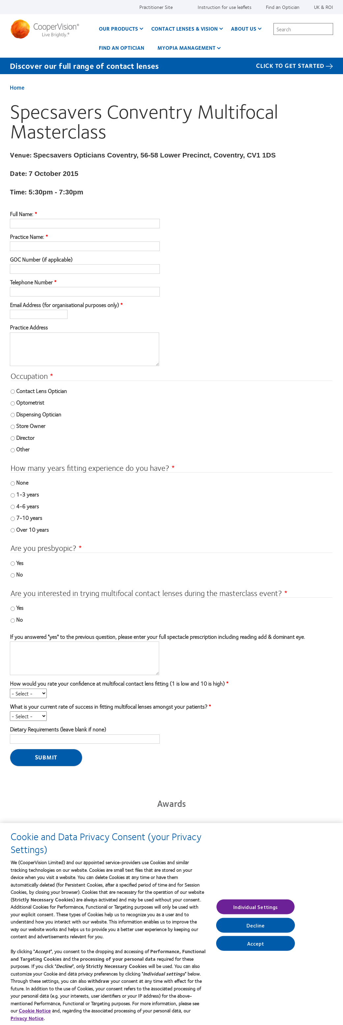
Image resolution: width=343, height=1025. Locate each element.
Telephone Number (31, 282)
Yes (19, 562)
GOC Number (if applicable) (41, 259)
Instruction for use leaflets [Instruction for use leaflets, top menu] (224, 7)
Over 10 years (32, 529)
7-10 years (29, 517)
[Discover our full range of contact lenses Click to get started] (171, 66)
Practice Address (29, 327)
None (22, 482)
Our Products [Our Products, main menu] (118, 28)
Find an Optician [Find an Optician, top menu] (283, 7)
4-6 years (27, 506)
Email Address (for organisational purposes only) (64, 305)
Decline (255, 927)
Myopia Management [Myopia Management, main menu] (186, 47)
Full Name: (22, 214)
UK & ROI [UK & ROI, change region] (323, 7)
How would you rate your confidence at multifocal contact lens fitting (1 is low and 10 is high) (117, 683)
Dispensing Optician (38, 414)
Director (25, 437)
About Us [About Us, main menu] (243, 28)
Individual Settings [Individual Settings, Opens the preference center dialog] (255, 908)
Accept (255, 945)
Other (23, 449)
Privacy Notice (27, 1020)
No (19, 574)
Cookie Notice (35, 1012)
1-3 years (27, 494)
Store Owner (30, 425)
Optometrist (30, 402)
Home (17, 87)
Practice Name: (27, 237)
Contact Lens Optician (41, 390)
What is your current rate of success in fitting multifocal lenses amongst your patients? (108, 706)
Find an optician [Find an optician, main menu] (121, 47)
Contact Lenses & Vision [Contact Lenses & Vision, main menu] (184, 28)
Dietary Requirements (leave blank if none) (58, 729)
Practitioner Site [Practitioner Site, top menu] (156, 7)
